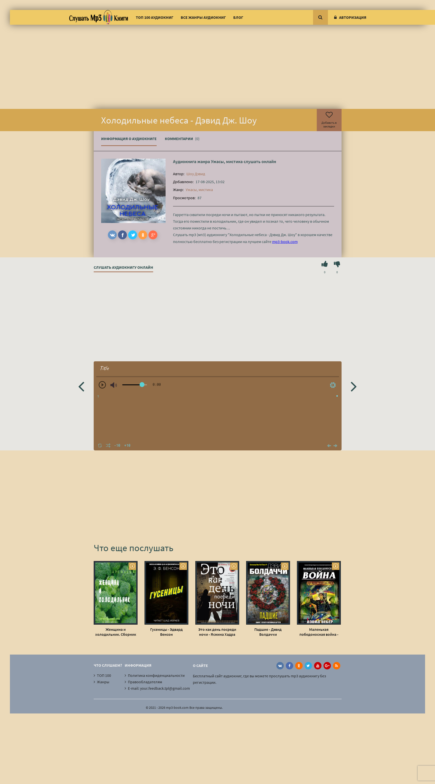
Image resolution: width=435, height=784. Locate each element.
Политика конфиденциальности (156, 675)
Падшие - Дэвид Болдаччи (268, 632)
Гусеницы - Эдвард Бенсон (166, 632)
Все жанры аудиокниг (203, 17)
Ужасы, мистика (227, 161)
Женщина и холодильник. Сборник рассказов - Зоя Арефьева (115, 632)
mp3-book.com (285, 241)
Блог (238, 17)
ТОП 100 (104, 675)
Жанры (103, 681)
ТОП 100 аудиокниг (154, 17)
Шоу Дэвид (195, 173)
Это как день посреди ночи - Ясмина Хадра (217, 632)
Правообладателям (145, 681)
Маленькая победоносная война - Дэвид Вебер (318, 632)
